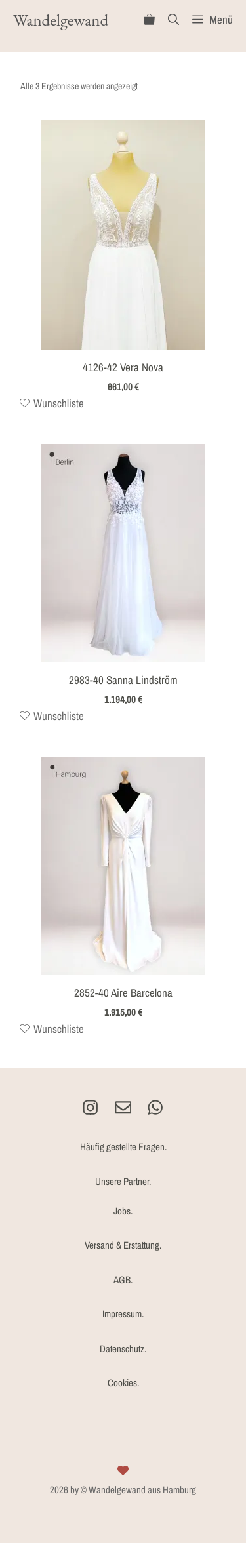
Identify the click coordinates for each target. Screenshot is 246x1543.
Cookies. (123, 1383)
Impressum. (123, 1314)
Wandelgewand (60, 19)
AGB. (123, 1280)
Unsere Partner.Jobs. (123, 1196)
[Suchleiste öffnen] (173, 19)
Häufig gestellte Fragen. (123, 1146)
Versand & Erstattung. (123, 1245)
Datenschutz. (123, 1348)
